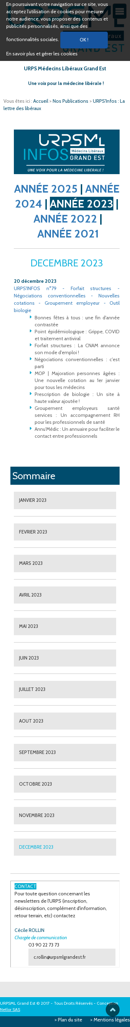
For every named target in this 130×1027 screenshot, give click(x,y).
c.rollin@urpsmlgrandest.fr (60, 957)
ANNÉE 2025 (46, 188)
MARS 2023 (31, 563)
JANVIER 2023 (32, 500)
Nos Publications (71, 101)
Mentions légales (112, 1020)
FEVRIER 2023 (33, 532)
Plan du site (70, 1020)
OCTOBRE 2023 (35, 784)
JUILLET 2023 (32, 689)
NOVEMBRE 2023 (36, 815)
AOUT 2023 (31, 721)
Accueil (41, 101)
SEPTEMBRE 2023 (37, 752)
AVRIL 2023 (30, 595)
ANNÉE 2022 (65, 218)
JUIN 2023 (29, 658)
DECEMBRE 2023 (36, 847)
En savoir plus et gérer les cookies (42, 53)
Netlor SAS (10, 1009)
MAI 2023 (28, 626)
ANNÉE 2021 (68, 233)
